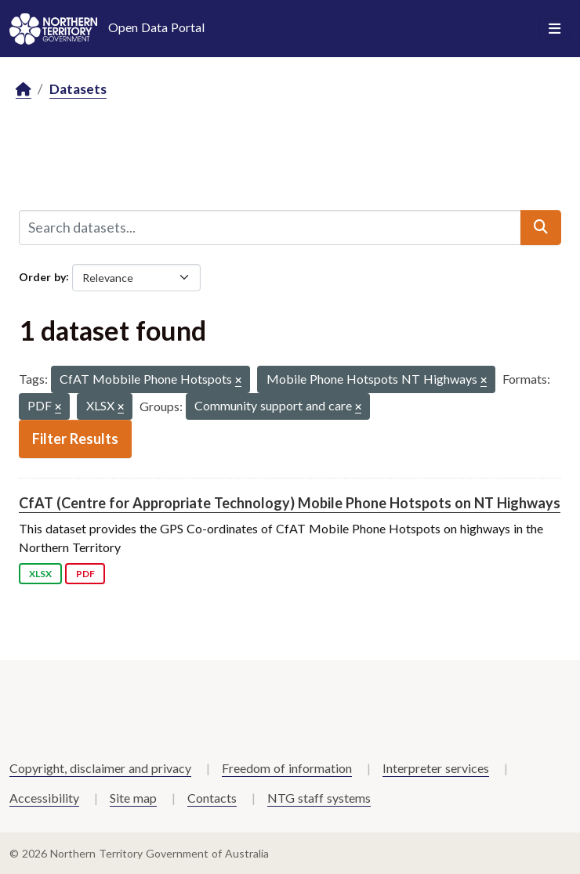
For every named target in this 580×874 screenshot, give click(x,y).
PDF (85, 574)
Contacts (212, 797)
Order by (42, 276)
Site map (133, 797)
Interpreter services (435, 767)
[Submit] (540, 227)
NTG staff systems (319, 797)
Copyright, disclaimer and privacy (100, 767)
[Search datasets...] (270, 227)
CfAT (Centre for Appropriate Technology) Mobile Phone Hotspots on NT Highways (289, 502)
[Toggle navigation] (554, 29)
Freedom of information (287, 767)
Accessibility (44, 797)
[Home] (23, 90)
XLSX (40, 574)
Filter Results (75, 438)
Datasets (78, 89)
